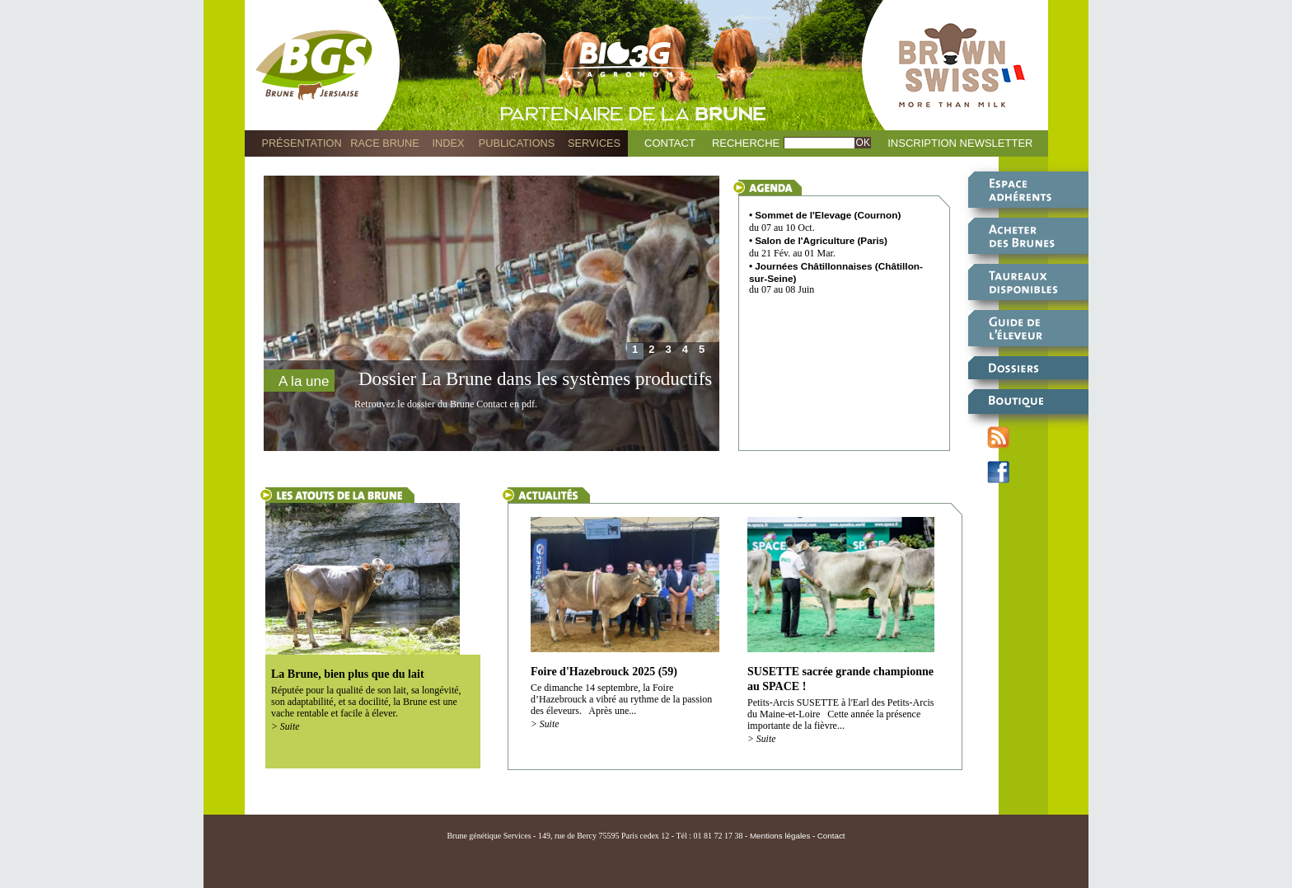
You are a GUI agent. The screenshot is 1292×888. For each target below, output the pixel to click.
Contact (669, 143)
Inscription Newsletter (959, 143)
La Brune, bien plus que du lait (347, 674)
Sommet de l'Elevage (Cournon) (828, 214)
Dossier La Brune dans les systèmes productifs (535, 379)
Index (449, 143)
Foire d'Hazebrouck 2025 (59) (604, 671)
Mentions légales (780, 835)
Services (594, 143)
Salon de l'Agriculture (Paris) (821, 240)
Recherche (745, 143)
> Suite (285, 726)
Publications (517, 143)
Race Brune (384, 143)
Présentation (301, 143)
